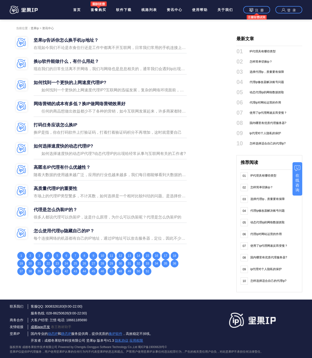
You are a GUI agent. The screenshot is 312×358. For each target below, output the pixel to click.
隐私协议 (121, 340)
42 (66, 271)
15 (147, 255)
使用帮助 (200, 9)
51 (147, 271)
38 (30, 271)
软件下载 (124, 9)
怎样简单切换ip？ (261, 61)
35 (165, 263)
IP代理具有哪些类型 (263, 51)
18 (174, 255)
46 (102, 271)
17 (165, 255)
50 (138, 271)
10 (102, 255)
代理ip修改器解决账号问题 (267, 82)
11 (111, 255)
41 (57, 271)
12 (120, 255)
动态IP (53, 334)
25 (75, 263)
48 (120, 271)
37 (21, 271)
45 (93, 271)
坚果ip (35, 28)
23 (57, 263)
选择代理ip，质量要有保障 (267, 72)
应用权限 (136, 340)
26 (84, 263)
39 (39, 271)
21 (39, 263)
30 (120, 263)
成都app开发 (40, 327)
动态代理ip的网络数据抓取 (267, 92)
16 (156, 255)
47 (111, 271)
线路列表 (149, 9)
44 (84, 271)
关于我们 (225, 9)
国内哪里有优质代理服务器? (268, 123)
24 (66, 263)
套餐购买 (98, 9)
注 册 (257, 10)
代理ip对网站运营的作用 (265, 102)
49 (129, 271)
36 (174, 263)
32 (138, 263)
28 (102, 263)
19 (21, 263)
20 (30, 263)
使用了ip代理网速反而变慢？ (268, 112)
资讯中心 (174, 9)
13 (129, 255)
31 (129, 263)
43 (75, 271)
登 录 (288, 10)
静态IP (66, 334)
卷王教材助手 (61, 327)
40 (48, 271)
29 (111, 263)
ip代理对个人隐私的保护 (265, 133)
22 (48, 263)
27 (93, 263)
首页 (77, 9)
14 (138, 255)
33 (147, 263)
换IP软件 (115, 334)
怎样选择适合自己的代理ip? (268, 143)
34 (156, 263)
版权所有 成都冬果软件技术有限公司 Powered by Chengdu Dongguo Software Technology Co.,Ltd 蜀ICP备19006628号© (88, 347)
